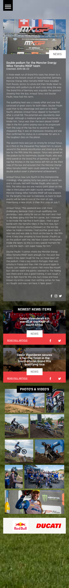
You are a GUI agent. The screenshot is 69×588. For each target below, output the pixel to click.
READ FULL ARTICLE (17, 340)
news (35, 334)
